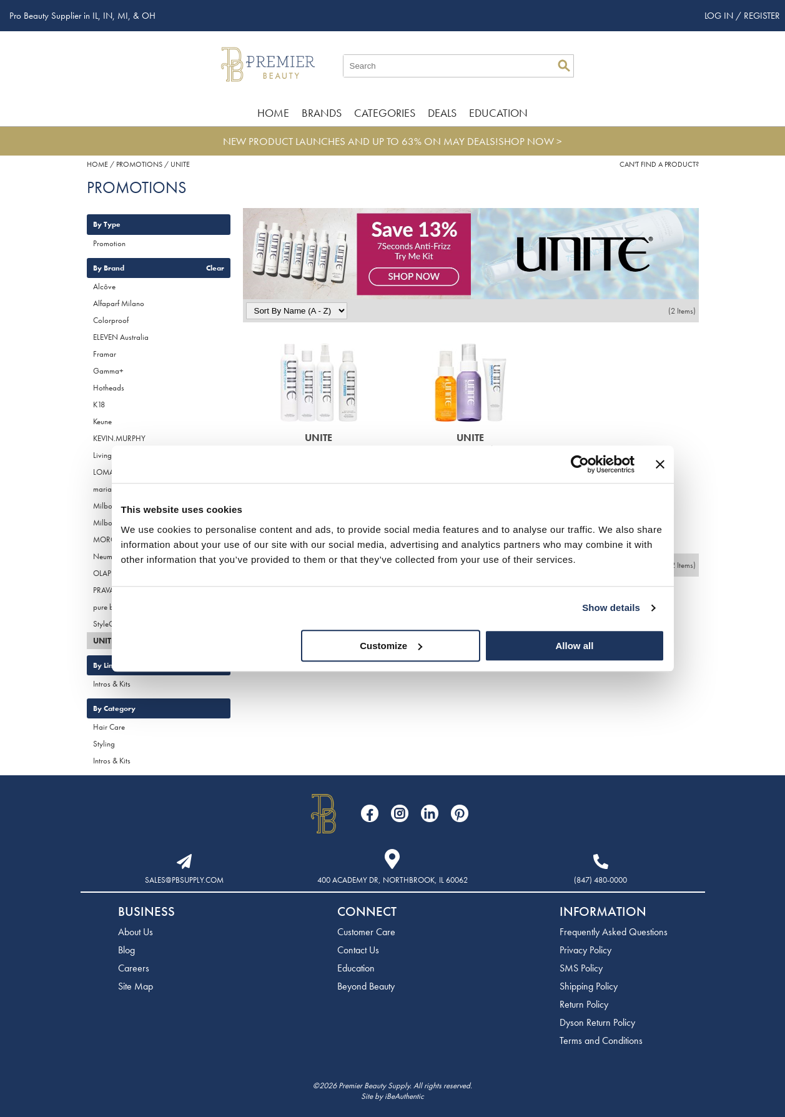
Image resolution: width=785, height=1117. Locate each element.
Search (564, 65)
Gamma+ (108, 370)
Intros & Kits (112, 683)
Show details (611, 607)
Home (273, 113)
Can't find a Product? (659, 164)
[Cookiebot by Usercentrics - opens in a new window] (579, 464)
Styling (104, 743)
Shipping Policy (589, 986)
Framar (104, 354)
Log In (720, 15)
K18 (99, 404)
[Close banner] (660, 464)
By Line (105, 665)
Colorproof (111, 320)
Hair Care (109, 727)
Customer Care (366, 931)
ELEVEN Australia (121, 337)
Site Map (135, 986)
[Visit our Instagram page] (399, 813)
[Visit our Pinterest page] (459, 813)
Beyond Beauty (366, 986)
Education (498, 113)
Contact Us (358, 949)
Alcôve (104, 286)
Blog (126, 949)
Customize (391, 645)
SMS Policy (581, 968)
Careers (133, 968)
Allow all (575, 645)
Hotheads (108, 387)
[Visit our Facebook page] (369, 813)
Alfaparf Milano (118, 303)
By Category (114, 708)
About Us (135, 931)
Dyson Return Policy (597, 1022)
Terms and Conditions (601, 1040)
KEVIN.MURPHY (119, 438)
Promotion (109, 243)
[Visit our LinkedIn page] (429, 813)
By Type (107, 224)
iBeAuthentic (404, 1096)
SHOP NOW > (530, 141)
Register (762, 15)
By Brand (108, 268)
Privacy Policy (585, 949)
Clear (215, 268)
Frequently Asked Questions (614, 931)
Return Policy (584, 1004)
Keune (102, 421)
